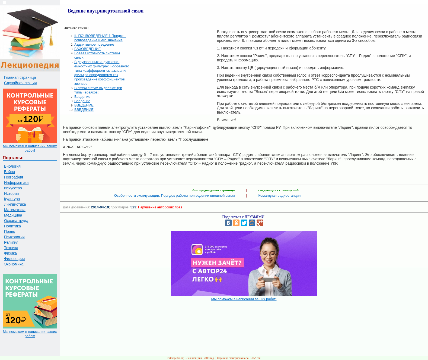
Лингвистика (15, 204)
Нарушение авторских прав (160, 207)
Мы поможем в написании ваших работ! (30, 148)
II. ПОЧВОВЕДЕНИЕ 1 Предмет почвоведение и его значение (100, 38)
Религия (11, 242)
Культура (12, 199)
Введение (82, 97)
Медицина (13, 215)
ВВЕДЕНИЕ (84, 105)
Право (9, 231)
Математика (14, 210)
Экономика (13, 264)
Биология (12, 166)
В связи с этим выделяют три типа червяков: (98, 90)
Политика (12, 226)
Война (9, 172)
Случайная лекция (20, 83)
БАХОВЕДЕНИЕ (87, 49)
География (13, 177)
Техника (11, 248)
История (11, 193)
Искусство (13, 188)
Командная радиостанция (279, 195)
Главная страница (20, 77)
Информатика (16, 182)
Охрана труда (16, 220)
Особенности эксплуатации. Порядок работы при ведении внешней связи (174, 195)
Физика (10, 253)
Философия (14, 258)
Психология (14, 237)
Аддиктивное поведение (94, 44)
